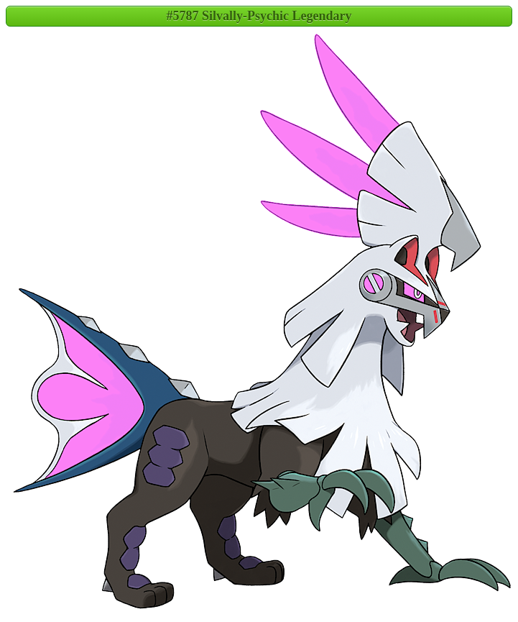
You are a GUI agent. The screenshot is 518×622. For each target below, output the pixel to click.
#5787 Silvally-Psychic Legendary (259, 16)
